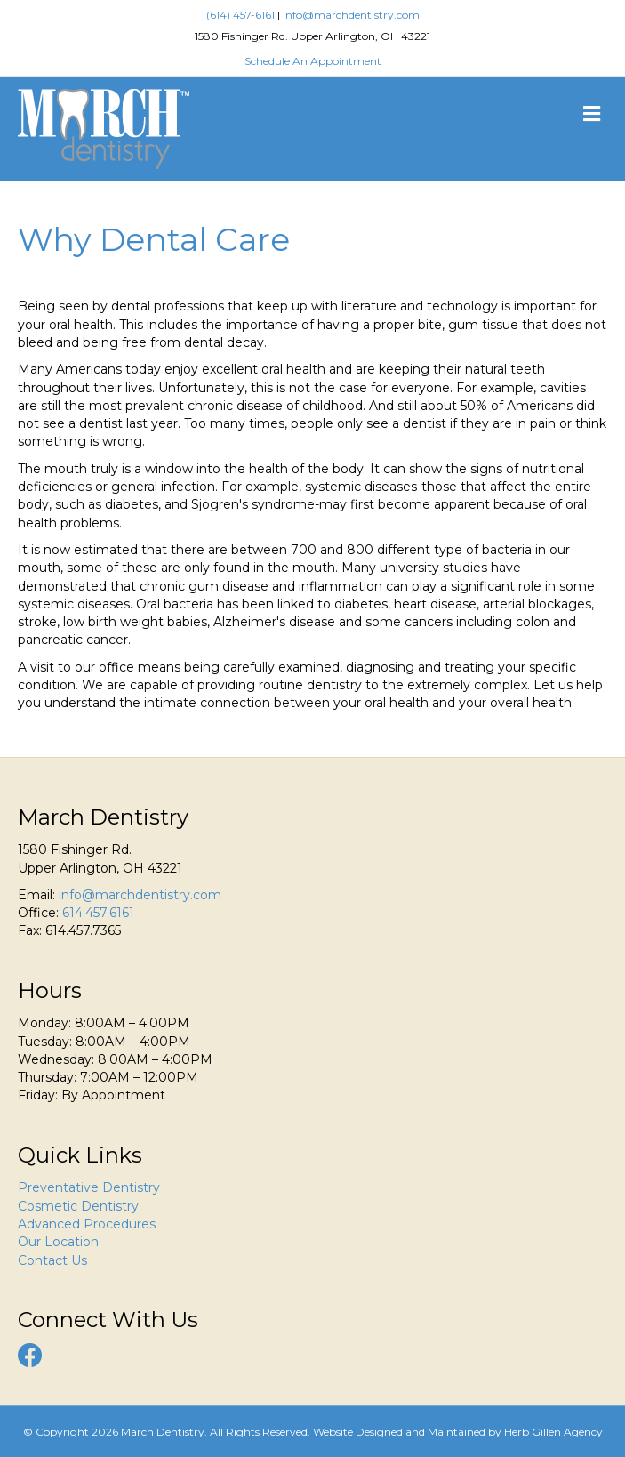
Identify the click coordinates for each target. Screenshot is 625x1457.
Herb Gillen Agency (553, 1431)
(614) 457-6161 (240, 14)
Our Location (58, 1242)
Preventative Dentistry (89, 1187)
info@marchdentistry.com (351, 14)
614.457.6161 (98, 913)
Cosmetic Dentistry (78, 1206)
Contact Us (52, 1260)
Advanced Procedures (87, 1224)
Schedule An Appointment (312, 61)
